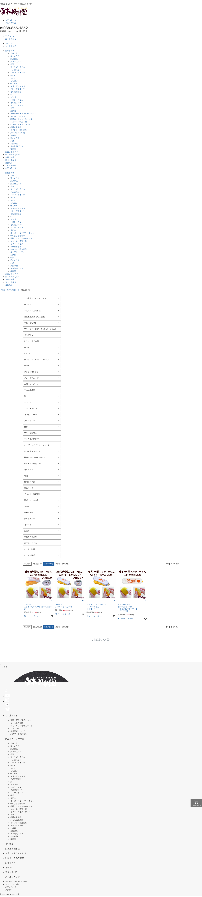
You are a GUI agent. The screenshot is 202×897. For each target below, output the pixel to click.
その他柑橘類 (15, 92)
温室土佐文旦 (15, 62)
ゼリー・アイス (16, 244)
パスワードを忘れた (18, 734)
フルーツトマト (16, 105)
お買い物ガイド (11, 152)
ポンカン (27, 366)
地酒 (26, 476)
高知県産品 (28, 512)
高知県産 (14, 144)
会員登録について (17, 731)
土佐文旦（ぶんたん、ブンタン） (37, 298)
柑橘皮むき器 (15, 127)
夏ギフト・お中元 (17, 133)
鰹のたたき (15, 138)
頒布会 (13, 230)
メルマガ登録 (10, 23)
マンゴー (14, 97)
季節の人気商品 (30, 537)
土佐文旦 (14, 53)
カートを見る (10, 39)
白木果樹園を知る (12, 154)
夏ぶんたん (15, 56)
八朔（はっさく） (31, 384)
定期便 (13, 111)
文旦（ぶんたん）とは (15, 853)
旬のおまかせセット (18, 116)
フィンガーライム (17, 67)
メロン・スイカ (16, 100)
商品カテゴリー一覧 (14, 738)
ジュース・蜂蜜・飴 (18, 122)
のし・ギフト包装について (21, 726)
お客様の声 (9, 157)
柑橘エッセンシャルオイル (21, 119)
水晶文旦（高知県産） (33, 311)
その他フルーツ (16, 103)
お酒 (12, 141)
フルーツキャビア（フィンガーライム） (40, 329)
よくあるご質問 (16, 723)
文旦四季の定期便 (31, 439)
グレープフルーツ (17, 89)
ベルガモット (15, 70)
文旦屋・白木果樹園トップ (10, 290)
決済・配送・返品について (21, 720)
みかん (13, 75)
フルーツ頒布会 (30, 433)
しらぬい (14, 81)
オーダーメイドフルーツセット (23, 113)
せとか (13, 78)
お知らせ (9, 867)
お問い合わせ (10, 20)
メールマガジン (12, 877)
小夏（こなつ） (30, 323)
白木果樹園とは (12, 848)
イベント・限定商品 (18, 130)
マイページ (9, 36)
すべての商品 (29, 555)
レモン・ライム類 (17, 72)
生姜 (12, 108)
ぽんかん (14, 83)
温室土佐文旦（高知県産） (35, 317)
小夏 (12, 64)
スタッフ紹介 (10, 160)
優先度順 (65, 564)
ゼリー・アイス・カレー (20, 124)
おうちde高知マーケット (20, 820)
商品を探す (9, 51)
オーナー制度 (29, 549)
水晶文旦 (14, 59)
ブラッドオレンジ (17, 86)
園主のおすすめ (30, 543)
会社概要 (9, 163)
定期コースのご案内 (14, 858)
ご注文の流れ (15, 728)
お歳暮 (13, 135)
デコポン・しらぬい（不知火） (37, 359)
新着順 (57, 564)
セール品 (27, 525)
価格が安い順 (37, 564)
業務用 (13, 149)
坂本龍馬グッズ (16, 146)
